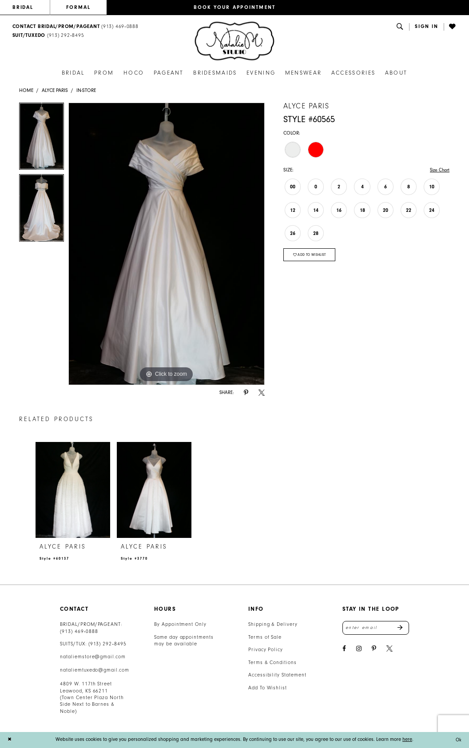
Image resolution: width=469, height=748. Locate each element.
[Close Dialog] (10, 740)
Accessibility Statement (277, 675)
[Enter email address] (375, 628)
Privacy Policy (265, 650)
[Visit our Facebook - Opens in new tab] (344, 649)
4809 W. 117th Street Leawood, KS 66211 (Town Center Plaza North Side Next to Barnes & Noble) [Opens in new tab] (92, 697)
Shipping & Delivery (273, 624)
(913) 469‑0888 (79, 631)
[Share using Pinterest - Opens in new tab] (246, 393)
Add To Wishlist (267, 688)
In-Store (86, 90)
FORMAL (78, 7)
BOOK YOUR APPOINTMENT (235, 7)
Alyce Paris (55, 90)
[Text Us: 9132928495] (48, 36)
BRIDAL (23, 7)
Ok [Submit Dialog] (458, 740)
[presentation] (73, 490)
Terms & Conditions (272, 662)
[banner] (234, 41)
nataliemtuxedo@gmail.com (94, 670)
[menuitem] (31, 7)
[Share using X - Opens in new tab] (261, 393)
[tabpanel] (41, 139)
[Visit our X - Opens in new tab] (389, 649)
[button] (426, 27)
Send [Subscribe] (403, 628)
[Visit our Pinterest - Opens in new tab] (374, 649)
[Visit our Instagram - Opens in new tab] (359, 649)
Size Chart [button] (438, 170)
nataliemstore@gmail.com (93, 657)
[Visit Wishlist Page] (453, 27)
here (407, 739)
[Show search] (400, 27)
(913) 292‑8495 (107, 644)
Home (26, 90)
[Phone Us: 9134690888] (75, 27)
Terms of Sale (265, 637)
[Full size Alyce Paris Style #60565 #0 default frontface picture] (166, 244)
